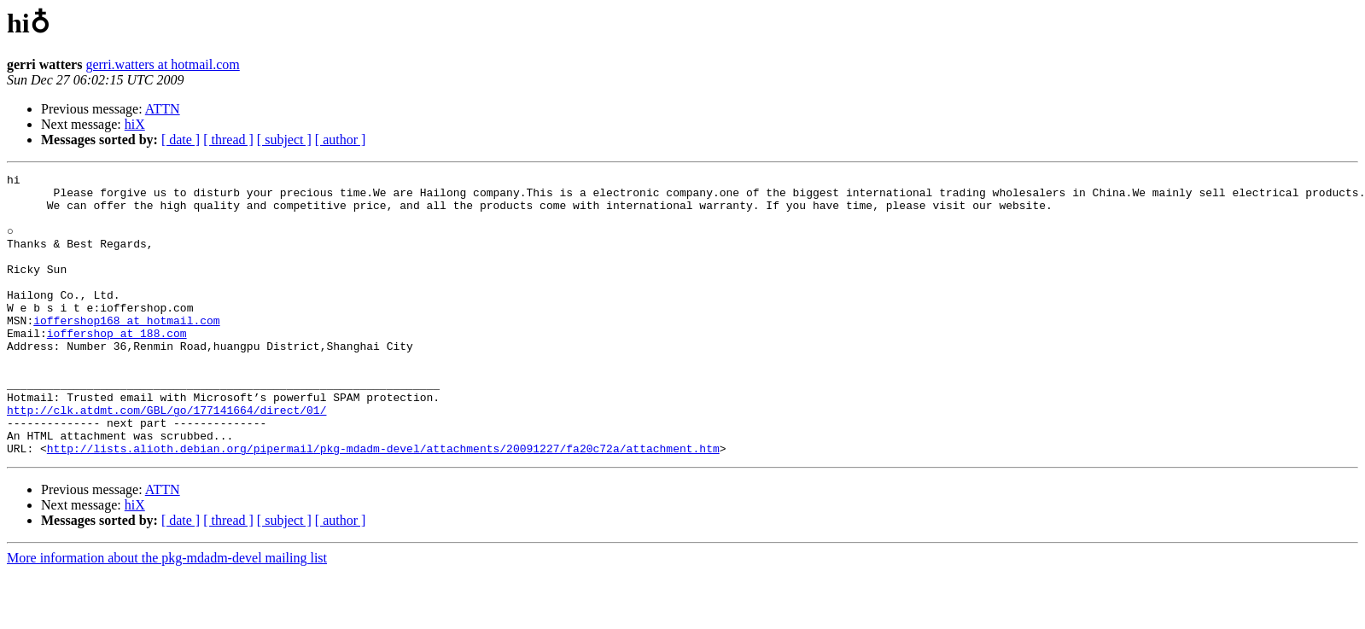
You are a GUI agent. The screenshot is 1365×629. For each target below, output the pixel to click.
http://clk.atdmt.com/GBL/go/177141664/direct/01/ (166, 458)
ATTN (162, 109)
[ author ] (340, 139)
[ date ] (180, 139)
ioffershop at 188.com (117, 366)
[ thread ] (228, 139)
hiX (135, 124)
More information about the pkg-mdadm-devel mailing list (167, 614)
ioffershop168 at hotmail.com (126, 350)
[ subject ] (284, 139)
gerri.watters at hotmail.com (162, 64)
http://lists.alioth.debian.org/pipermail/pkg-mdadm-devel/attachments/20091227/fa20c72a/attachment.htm (383, 504)
